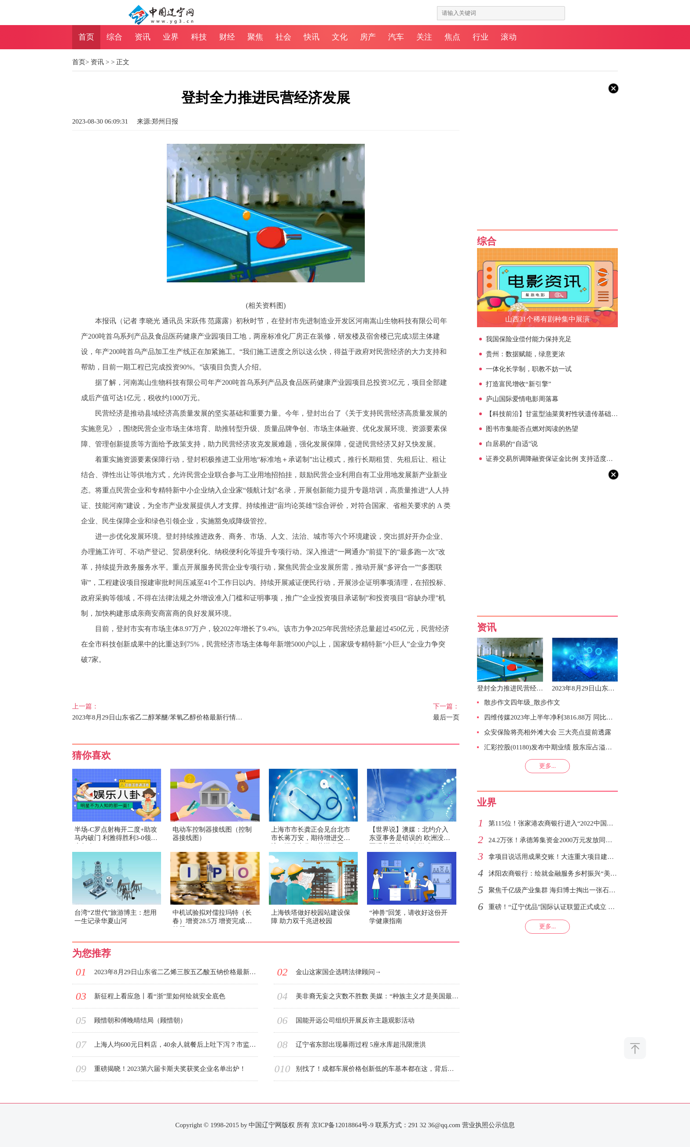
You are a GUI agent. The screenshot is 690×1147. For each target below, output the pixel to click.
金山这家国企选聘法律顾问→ (339, 971)
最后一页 (372, 711)
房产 (368, 37)
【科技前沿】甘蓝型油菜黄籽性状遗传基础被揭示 (558, 413)
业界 (171, 37)
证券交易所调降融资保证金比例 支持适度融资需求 (559, 458)
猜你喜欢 (91, 755)
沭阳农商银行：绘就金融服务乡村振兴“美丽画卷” (560, 873)
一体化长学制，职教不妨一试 (529, 369)
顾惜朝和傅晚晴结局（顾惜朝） (140, 1020)
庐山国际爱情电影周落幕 (522, 398)
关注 (424, 37)
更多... (547, 766)
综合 (114, 37)
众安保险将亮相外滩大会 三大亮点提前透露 (547, 732)
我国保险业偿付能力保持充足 (529, 339)
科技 (199, 37)
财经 (227, 37)
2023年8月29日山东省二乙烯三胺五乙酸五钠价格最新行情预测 (176, 971)
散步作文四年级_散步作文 (522, 702)
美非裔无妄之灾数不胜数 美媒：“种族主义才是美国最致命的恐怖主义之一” (377, 996)
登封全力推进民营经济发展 (516, 688)
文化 (340, 37)
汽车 (396, 37)
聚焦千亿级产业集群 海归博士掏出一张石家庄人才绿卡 (568, 890)
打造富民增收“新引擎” (518, 383)
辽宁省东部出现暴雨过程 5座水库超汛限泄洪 (361, 1044)
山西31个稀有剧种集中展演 (547, 319)
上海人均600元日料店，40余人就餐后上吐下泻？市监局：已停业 (176, 1044)
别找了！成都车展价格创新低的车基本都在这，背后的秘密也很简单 (377, 1068)
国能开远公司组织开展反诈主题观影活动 (355, 1020)
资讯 (142, 37)
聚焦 (255, 37)
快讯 (311, 37)
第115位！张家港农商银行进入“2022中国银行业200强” (567, 823)
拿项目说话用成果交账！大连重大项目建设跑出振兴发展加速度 (580, 856)
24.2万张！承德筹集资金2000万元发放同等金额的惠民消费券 (576, 840)
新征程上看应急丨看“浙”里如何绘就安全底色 (159, 996)
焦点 (452, 37)
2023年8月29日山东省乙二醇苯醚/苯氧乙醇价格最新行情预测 (159, 712)
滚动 (509, 37)
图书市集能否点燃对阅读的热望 (532, 428)
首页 (86, 37)
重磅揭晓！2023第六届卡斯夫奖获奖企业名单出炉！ (170, 1068)
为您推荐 (91, 953)
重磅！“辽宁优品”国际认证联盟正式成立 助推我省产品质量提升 (581, 906)
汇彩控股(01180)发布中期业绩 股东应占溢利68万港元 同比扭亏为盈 (581, 747)
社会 (283, 37)
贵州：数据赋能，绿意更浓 (525, 354)
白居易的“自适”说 (512, 443)
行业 (480, 37)
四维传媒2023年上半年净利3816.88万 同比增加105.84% (563, 717)
